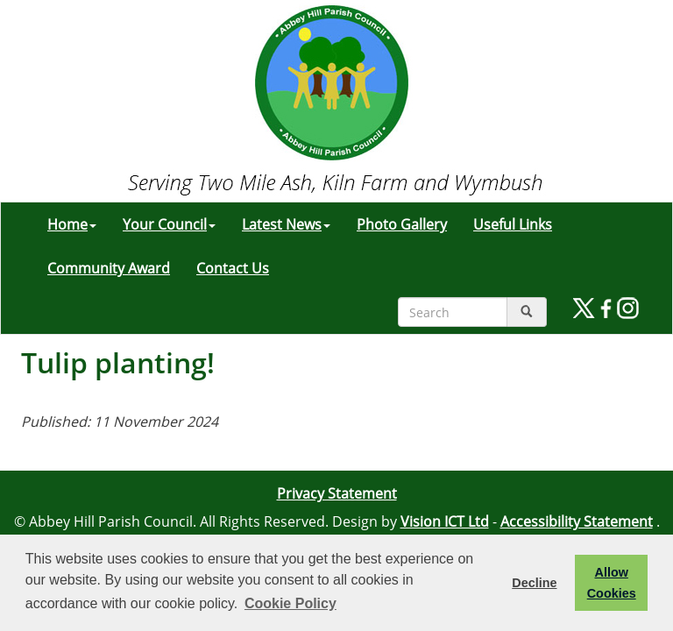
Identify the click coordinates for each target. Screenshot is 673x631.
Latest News (286, 224)
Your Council (169, 224)
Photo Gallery (402, 224)
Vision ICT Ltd (444, 521)
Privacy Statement (337, 493)
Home (71, 224)
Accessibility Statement (576, 521)
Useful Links (512, 224)
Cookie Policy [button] (290, 603)
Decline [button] (534, 583)
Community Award (108, 268)
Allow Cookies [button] (611, 582)
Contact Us (232, 268)
